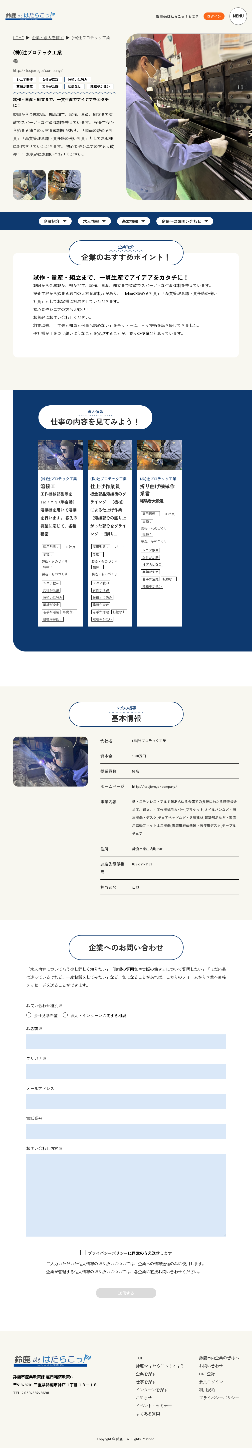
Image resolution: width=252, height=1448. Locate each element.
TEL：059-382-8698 (31, 1393)
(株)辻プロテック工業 (149, 740)
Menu (238, 16)
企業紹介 (52, 221)
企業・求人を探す (48, 37)
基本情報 (130, 221)
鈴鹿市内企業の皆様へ (219, 1358)
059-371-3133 (142, 863)
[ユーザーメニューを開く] (214, 16)
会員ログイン (211, 1382)
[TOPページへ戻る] (30, 16)
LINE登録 (207, 1374)
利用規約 (207, 1390)
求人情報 (91, 221)
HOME (18, 37)
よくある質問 (148, 1414)
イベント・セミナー (154, 1406)
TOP (140, 1358)
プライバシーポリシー (108, 1253)
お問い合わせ (211, 1366)
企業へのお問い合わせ (181, 221)
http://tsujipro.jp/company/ (38, 70)
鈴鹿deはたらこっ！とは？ (177, 16)
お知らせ (144, 1398)
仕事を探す (146, 1382)
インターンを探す (152, 1390)
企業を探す (146, 1374)
